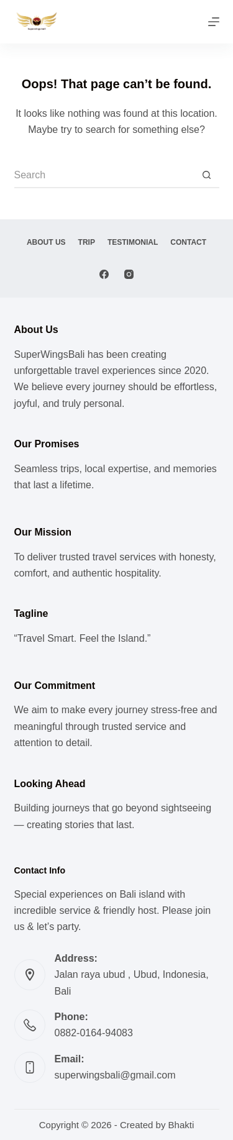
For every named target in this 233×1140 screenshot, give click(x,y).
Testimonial (132, 242)
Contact (188, 242)
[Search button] (206, 175)
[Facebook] (104, 274)
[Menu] (213, 21)
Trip (86, 242)
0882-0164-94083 (94, 1033)
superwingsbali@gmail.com (115, 1075)
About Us (46, 242)
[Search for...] (104, 175)
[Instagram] (129, 274)
